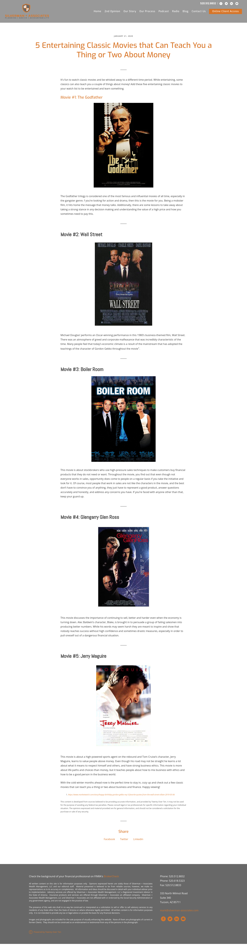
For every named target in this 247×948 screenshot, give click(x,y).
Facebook (109, 843)
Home (97, 12)
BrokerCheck (111, 880)
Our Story (129, 12)
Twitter (124, 843)
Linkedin (138, 843)
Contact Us (199, 12)
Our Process (147, 12)
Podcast (163, 12)
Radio (175, 12)
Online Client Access (225, 12)
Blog (185, 12)
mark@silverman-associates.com (179, 914)
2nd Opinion (112, 12)
